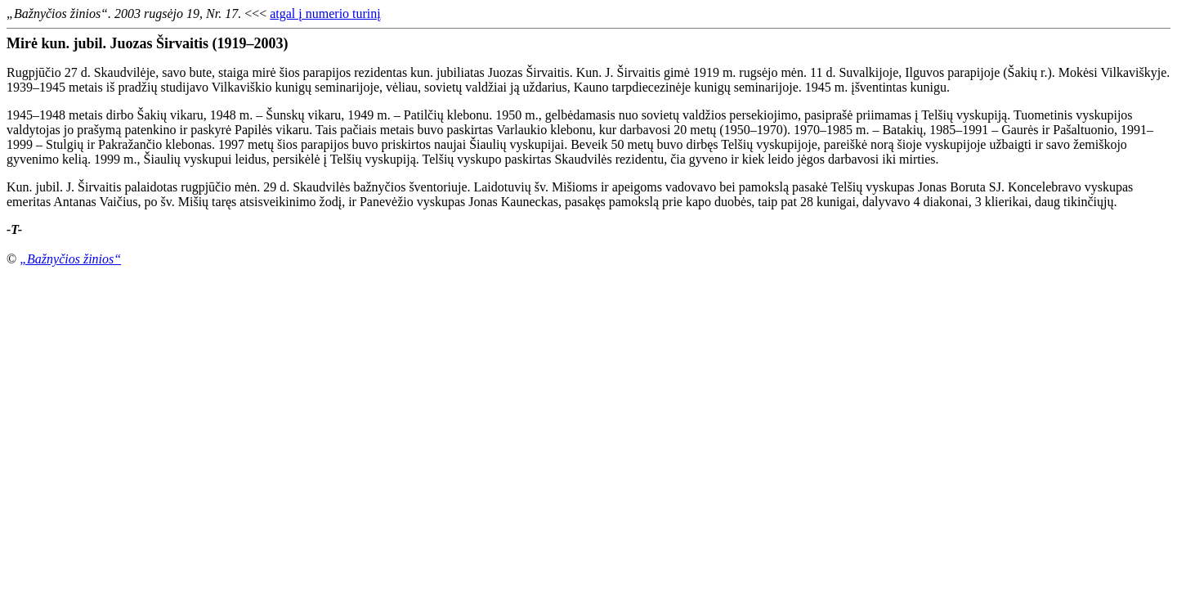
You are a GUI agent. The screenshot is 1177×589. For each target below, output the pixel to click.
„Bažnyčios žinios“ (70, 259)
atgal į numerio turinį (325, 13)
